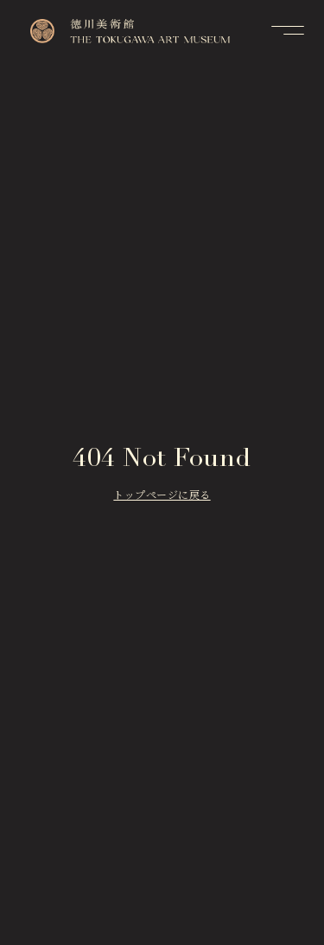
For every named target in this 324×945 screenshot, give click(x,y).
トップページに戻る (161, 496)
